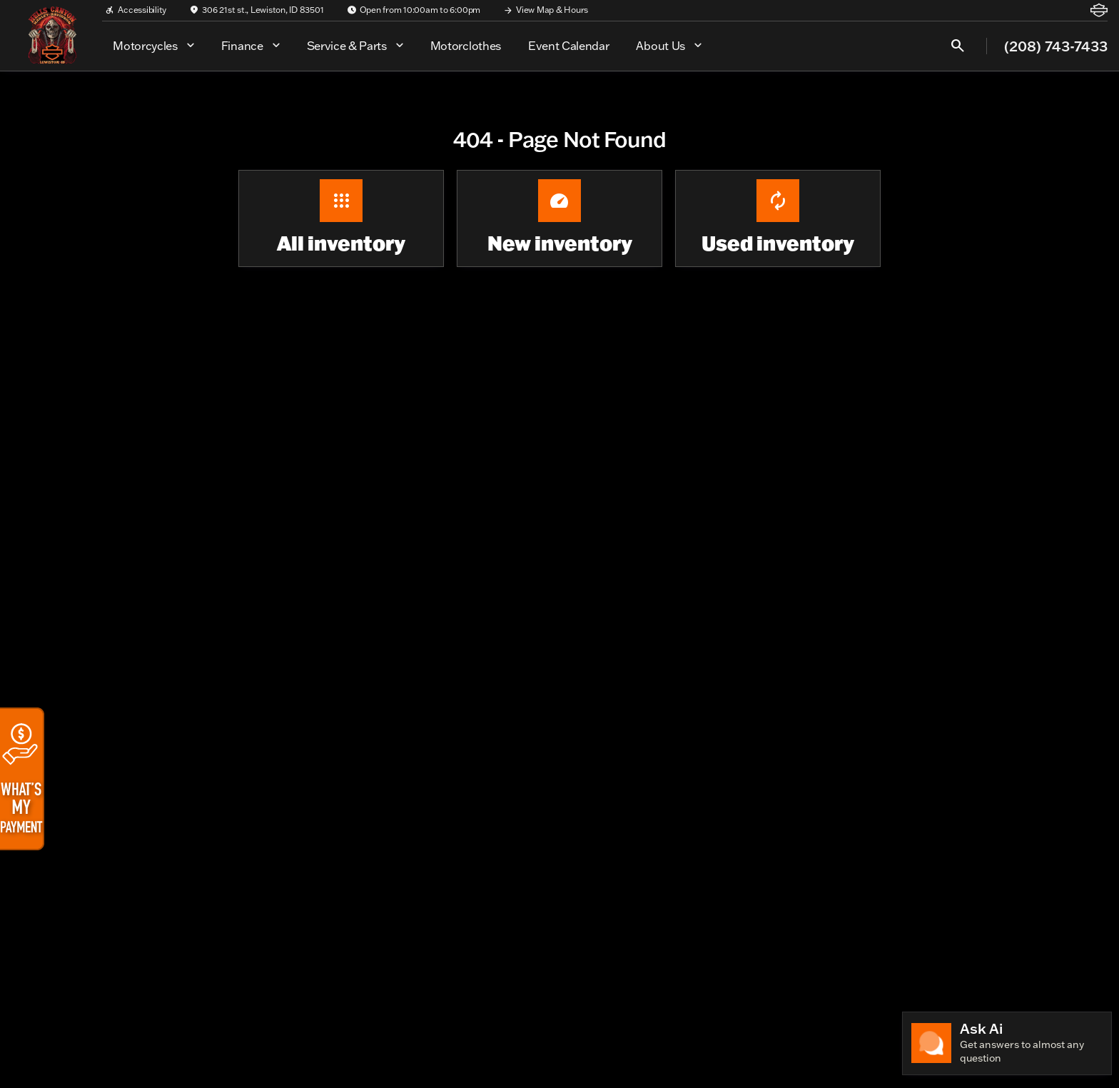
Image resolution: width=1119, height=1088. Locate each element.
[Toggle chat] (1007, 1043)
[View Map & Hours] (545, 10)
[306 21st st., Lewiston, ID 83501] (256, 10)
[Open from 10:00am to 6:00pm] (414, 10)
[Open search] (957, 45)
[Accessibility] (135, 10)
